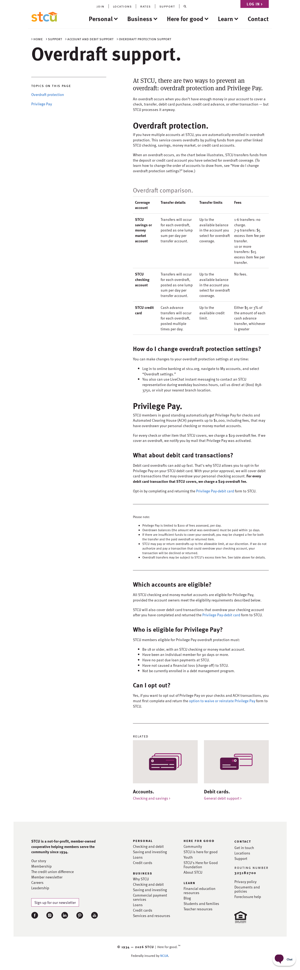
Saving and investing (150, 852)
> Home (37, 39)
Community (193, 846)
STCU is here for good (201, 852)
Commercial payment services (150, 897)
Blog (187, 898)
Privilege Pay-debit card (215, 491)
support (167, 6)
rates (145, 6)
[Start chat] (284, 959)
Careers (37, 882)
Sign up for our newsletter (55, 902)
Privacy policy (245, 881)
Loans (138, 857)
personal (143, 840)
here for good (199, 840)
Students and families (201, 903)
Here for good (185, 18)
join (100, 6)
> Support (54, 39)
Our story (38, 861)
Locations (242, 853)
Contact (258, 18)
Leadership (40, 888)
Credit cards (142, 863)
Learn (225, 18)
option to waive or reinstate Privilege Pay (222, 700)
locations (122, 6)
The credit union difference (52, 871)
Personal (101, 18)
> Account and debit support (89, 39)
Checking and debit (148, 846)
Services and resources (151, 915)
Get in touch (244, 847)
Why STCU (141, 879)
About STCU (193, 872)
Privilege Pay (41, 104)
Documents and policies (247, 889)
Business (139, 18)
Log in (254, 4)
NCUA (164, 955)
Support (240, 858)
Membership (41, 866)
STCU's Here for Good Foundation (201, 865)
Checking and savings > (151, 798)
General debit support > (222, 798)
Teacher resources (198, 909)
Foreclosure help (247, 897)
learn (189, 883)
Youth (188, 857)
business (142, 873)
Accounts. (143, 791)
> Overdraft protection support (144, 39)
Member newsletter (46, 877)
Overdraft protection (47, 94)
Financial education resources (199, 890)
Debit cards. (217, 791)
